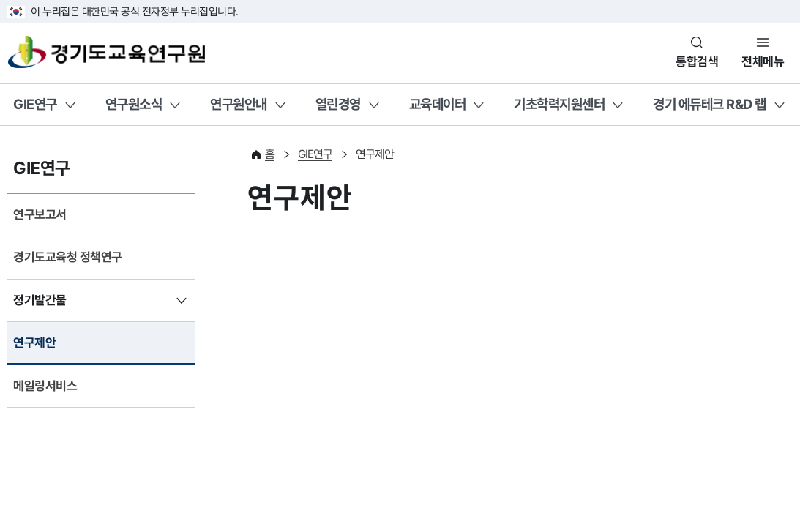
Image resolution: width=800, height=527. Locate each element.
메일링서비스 (45, 385)
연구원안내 (238, 104)
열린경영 (338, 104)
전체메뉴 (762, 61)
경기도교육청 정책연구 (67, 257)
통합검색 (697, 61)
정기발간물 (40, 300)
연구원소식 (133, 104)
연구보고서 (40, 214)
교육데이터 (437, 104)
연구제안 (34, 342)
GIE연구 (35, 104)
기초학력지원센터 (559, 104)
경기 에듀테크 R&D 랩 (709, 104)
